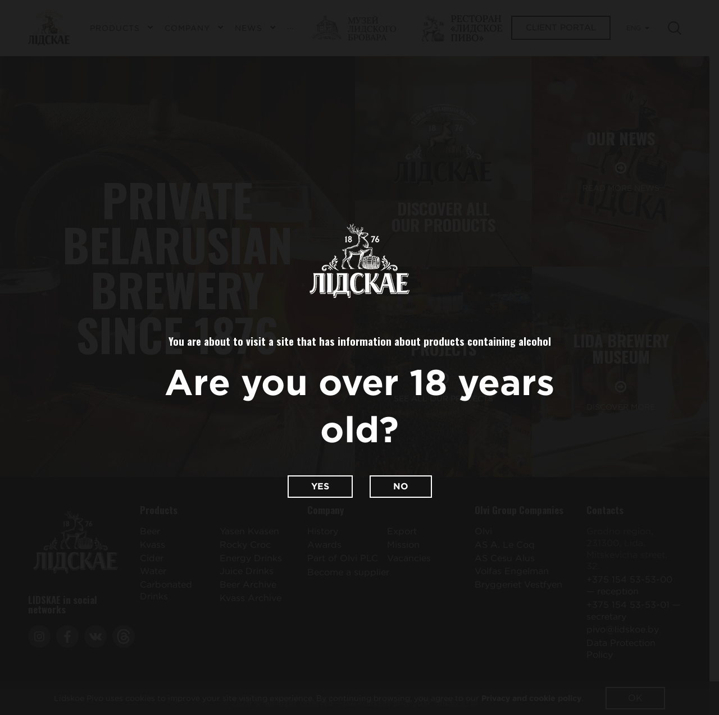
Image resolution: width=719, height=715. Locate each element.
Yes (320, 486)
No (400, 486)
